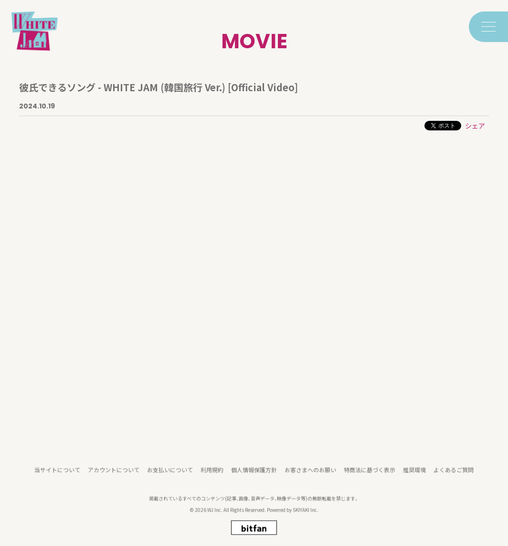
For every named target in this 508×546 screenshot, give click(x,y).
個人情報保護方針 (254, 475)
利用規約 (212, 475)
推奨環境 (414, 475)
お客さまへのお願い (310, 475)
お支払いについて (170, 475)
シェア (475, 125)
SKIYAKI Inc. (305, 515)
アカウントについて (113, 475)
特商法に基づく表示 (369, 475)
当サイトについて (57, 475)
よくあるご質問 (454, 475)
